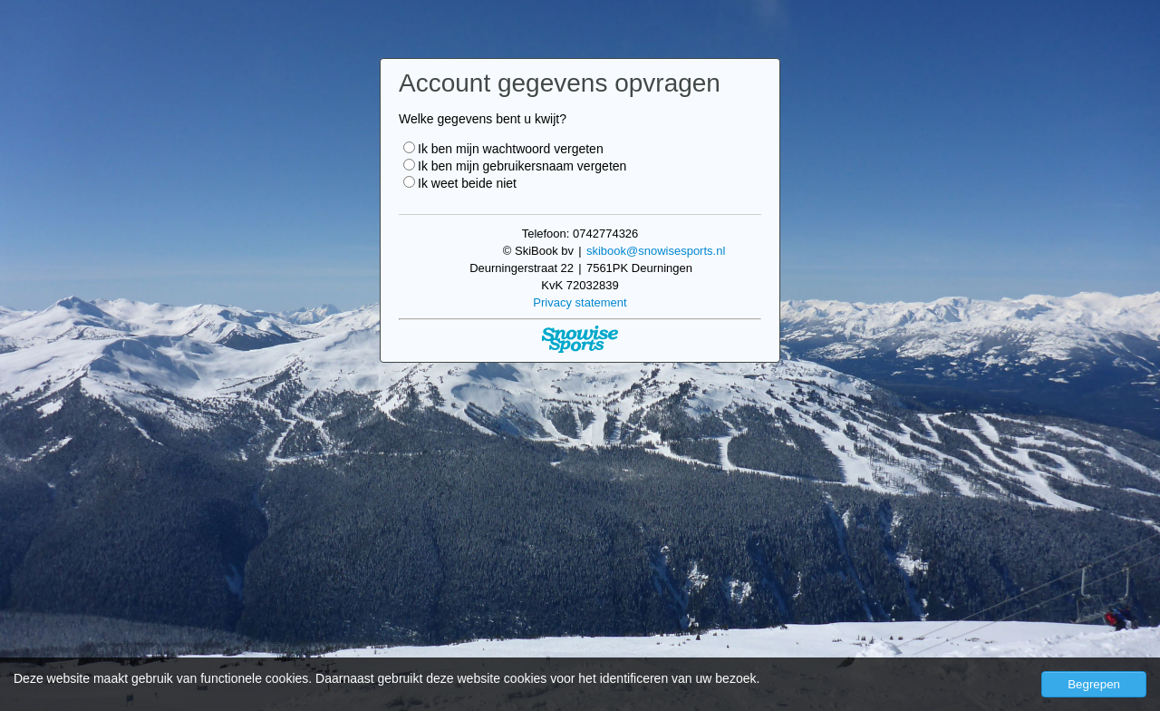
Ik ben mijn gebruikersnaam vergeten (514, 166)
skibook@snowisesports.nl (655, 251)
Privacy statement (579, 302)
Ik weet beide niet (460, 183)
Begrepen (1094, 684)
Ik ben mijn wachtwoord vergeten (503, 148)
